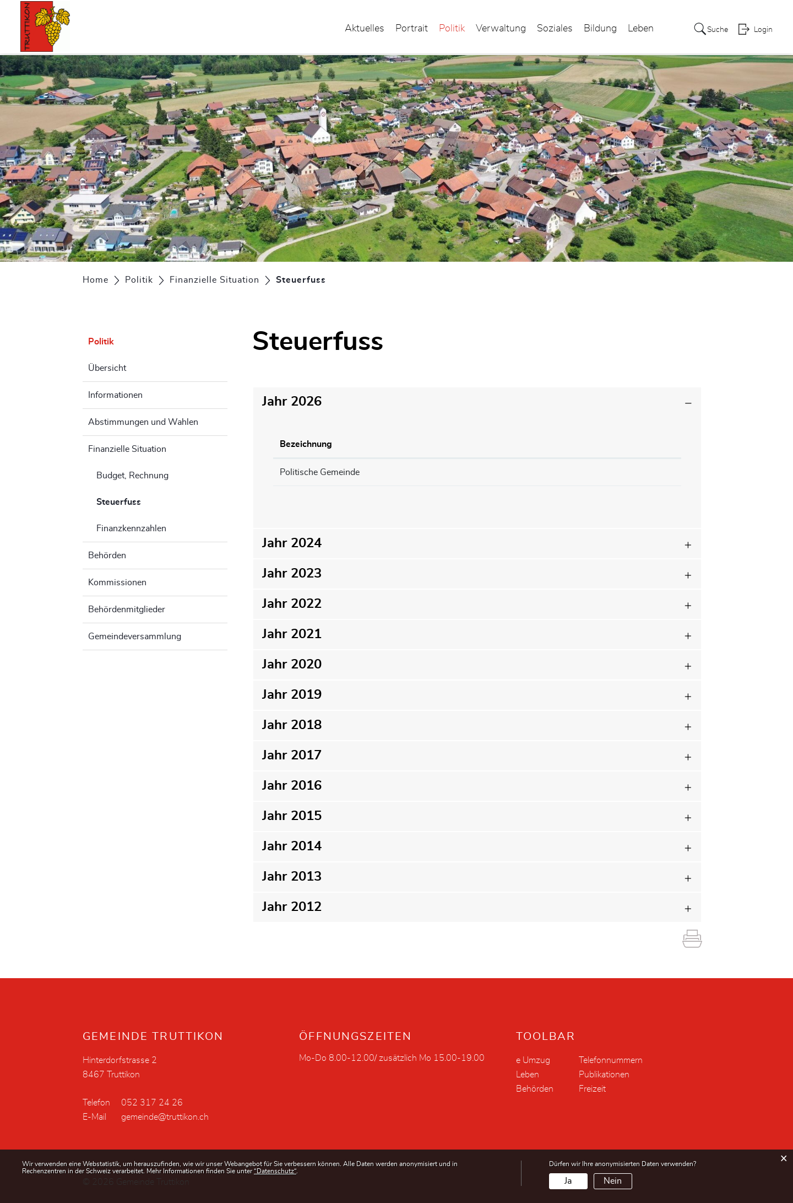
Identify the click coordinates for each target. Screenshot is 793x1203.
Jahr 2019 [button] (292, 695)
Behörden (107, 555)
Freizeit (592, 1089)
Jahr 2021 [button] (292, 634)
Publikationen (604, 1074)
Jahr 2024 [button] (292, 543)
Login (763, 30)
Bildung (595, 30)
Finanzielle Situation (127, 449)
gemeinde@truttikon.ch (165, 1117)
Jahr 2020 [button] (292, 664)
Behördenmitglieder (126, 609)
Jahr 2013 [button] (292, 876)
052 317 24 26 (152, 1102)
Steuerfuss (146, 500)
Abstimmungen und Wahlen (143, 422)
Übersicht (107, 368)
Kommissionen (117, 582)
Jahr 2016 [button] (292, 785)
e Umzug (533, 1060)
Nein (613, 1181)
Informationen (115, 395)
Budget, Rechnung (132, 475)
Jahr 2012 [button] (292, 907)
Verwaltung (496, 30)
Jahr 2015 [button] (292, 816)
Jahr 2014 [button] (292, 846)
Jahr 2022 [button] (292, 604)
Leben (636, 30)
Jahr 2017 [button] (292, 755)
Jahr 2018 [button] (292, 725)
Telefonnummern (611, 1060)
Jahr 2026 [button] (292, 401)
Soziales (550, 30)
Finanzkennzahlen (131, 528)
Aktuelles (359, 30)
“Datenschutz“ (275, 1171)
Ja (568, 1181)
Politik (447, 30)
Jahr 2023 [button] (292, 573)
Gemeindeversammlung (134, 636)
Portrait (406, 30)
